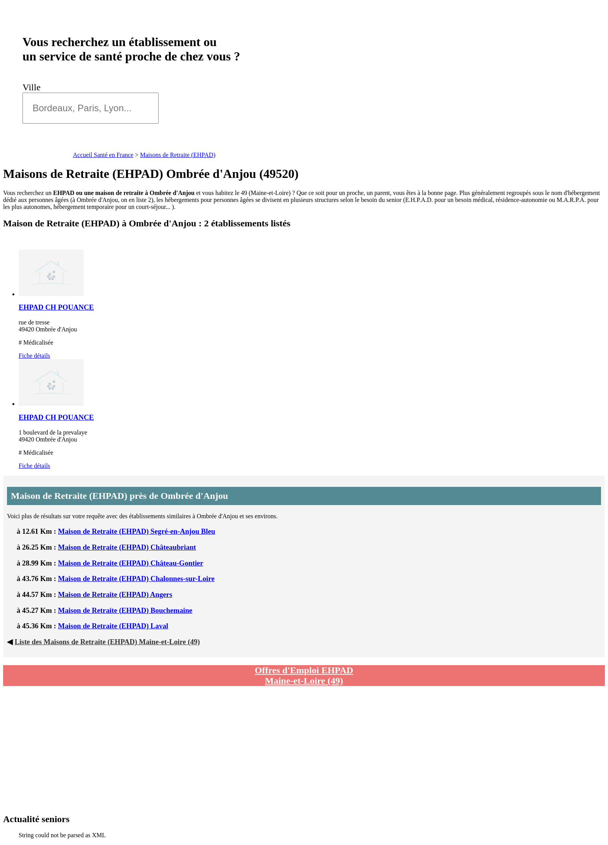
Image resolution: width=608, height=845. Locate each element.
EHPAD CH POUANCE (56, 307)
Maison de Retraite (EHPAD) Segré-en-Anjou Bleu (136, 531)
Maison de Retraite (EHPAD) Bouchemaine (125, 610)
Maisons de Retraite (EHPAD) (178, 155)
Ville (33, 87)
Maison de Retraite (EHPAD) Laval (113, 626)
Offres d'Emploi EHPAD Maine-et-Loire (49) (304, 675)
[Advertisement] (237, 750)
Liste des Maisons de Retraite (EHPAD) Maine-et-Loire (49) (107, 642)
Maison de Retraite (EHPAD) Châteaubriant (127, 547)
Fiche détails (34, 355)
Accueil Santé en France (103, 155)
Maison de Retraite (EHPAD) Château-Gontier (131, 563)
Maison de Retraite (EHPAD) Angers (115, 594)
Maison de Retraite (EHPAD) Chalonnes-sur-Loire (136, 578)
